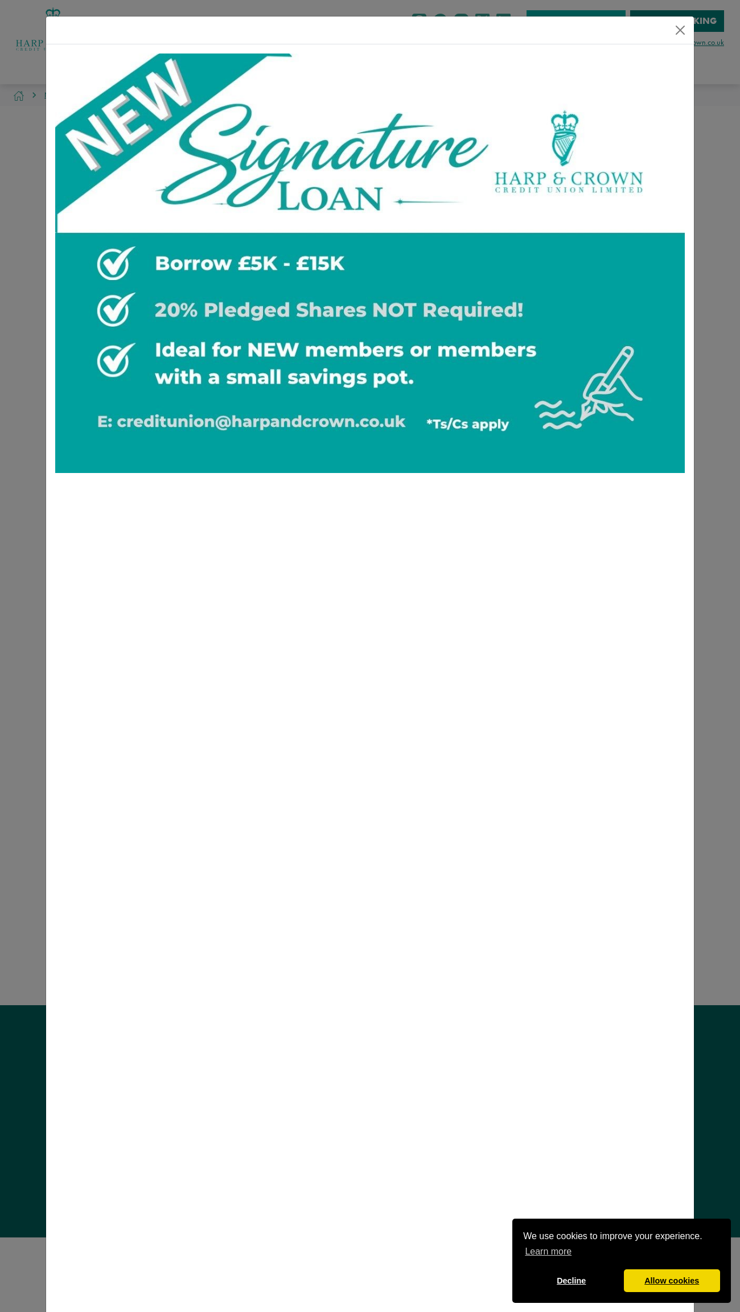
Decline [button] (571, 1280)
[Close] (680, 30)
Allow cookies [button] (671, 1280)
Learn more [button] (548, 1251)
